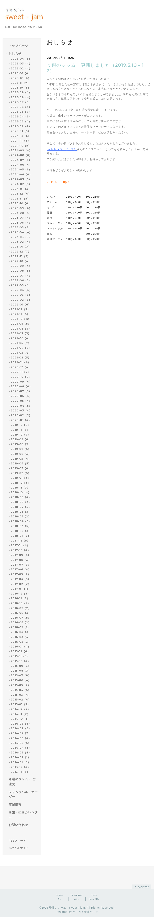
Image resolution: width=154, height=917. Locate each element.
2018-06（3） (21, 511)
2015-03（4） (21, 694)
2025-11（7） (20, 83)
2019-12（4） (20, 425)
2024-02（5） (21, 184)
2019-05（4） (21, 458)
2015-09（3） (21, 666)
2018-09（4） (21, 497)
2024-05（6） (21, 169)
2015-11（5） (20, 656)
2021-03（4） (21, 352)
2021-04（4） (21, 347)
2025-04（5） (21, 116)
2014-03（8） (21, 752)
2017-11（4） (20, 545)
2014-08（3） (21, 728)
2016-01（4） (21, 646)
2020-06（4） (21, 396)
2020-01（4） (21, 420)
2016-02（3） (21, 641)
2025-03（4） (21, 121)
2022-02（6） (21, 299)
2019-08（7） (21, 444)
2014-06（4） (21, 738)
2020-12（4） (21, 367)
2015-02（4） (21, 699)
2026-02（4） (21, 68)
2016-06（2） (21, 622)
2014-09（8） (21, 723)
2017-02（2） (21, 584)
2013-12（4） (20, 767)
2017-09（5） (21, 555)
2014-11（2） (20, 714)
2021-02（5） (21, 357)
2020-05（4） (21, 400)
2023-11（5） (20, 198)
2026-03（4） (21, 63)
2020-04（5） (21, 405)
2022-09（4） (21, 266)
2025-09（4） (21, 92)
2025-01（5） (21, 131)
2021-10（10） (21, 319)
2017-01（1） (20, 588)
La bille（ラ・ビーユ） (62, 149)
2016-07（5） (21, 617)
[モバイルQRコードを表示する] (23, 848)
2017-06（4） (21, 569)
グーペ (77, 911)
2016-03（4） (21, 637)
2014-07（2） (21, 733)
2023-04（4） (21, 232)
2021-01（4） (21, 362)
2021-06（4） (21, 338)
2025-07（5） (21, 102)
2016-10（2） (20, 603)
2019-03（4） (21, 468)
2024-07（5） (21, 160)
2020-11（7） (20, 372)
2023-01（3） (21, 246)
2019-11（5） (20, 430)
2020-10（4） (21, 377)
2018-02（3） (21, 531)
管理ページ (91, 911)
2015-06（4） (21, 680)
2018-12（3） (20, 483)
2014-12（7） (20, 709)
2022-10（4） (21, 261)
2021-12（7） (20, 309)
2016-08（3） (21, 613)
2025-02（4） (21, 126)
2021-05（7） (21, 343)
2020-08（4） (21, 386)
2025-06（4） (21, 107)
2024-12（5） (21, 136)
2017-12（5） (20, 540)
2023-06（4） (21, 222)
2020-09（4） (21, 381)
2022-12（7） (21, 251)
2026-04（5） (21, 58)
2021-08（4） (21, 328)
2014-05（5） (21, 743)
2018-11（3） (20, 487)
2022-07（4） (21, 275)
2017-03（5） (21, 579)
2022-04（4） (21, 290)
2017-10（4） (20, 550)
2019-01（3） (20, 478)
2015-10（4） (20, 661)
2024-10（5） (21, 145)
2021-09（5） (21, 323)
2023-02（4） (21, 242)
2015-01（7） (20, 704)
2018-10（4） (21, 492)
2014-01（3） (21, 762)
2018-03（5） (21, 526)
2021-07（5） (21, 333)
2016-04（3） (21, 632)
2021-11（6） (20, 314)
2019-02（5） (21, 473)
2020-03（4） (21, 410)
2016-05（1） (20, 627)
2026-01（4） (21, 73)
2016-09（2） (21, 608)
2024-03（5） (21, 179)
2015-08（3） (21, 670)
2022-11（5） (20, 256)
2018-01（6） (21, 535)
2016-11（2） (20, 598)
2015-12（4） (20, 651)
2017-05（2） (21, 574)
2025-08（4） (21, 97)
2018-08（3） (21, 502)
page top (141, 886)
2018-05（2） (21, 516)
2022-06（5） (21, 280)
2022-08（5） (21, 270)
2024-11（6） (20, 140)
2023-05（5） (21, 227)
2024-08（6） (21, 155)
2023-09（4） (21, 208)
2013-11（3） (20, 772)
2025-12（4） (21, 78)
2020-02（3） (21, 415)
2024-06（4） (21, 164)
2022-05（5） (21, 285)
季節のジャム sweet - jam (67, 907)
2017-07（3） (21, 564)
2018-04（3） (21, 521)
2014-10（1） (20, 719)
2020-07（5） (21, 391)
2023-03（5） (21, 237)
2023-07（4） (21, 217)
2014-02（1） (21, 757)
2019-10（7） (20, 434)
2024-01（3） (21, 189)
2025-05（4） (21, 111)
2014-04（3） (21, 747)
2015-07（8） (21, 675)
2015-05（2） (21, 685)
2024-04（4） (21, 174)
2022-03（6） (21, 294)
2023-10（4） (21, 203)
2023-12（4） (21, 193)
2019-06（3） (21, 454)
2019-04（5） (21, 463)
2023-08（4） (21, 213)
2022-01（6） (21, 304)
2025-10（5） (21, 87)
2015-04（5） (21, 690)
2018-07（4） (21, 507)
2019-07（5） (21, 449)
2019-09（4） (21, 439)
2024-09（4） (21, 150)
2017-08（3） (21, 560)
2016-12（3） (20, 593)
